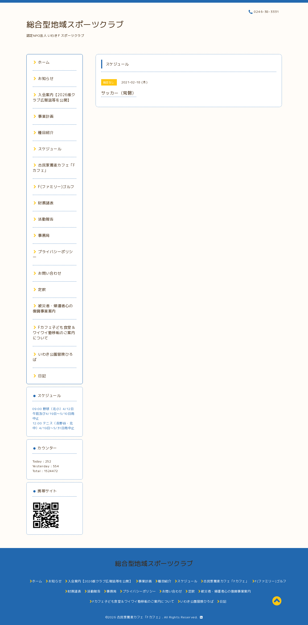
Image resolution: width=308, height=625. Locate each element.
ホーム (42, 62)
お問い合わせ (47, 273)
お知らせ (44, 78)
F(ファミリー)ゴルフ (54, 186)
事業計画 (44, 116)
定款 (40, 289)
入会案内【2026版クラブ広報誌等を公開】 (54, 97)
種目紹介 (44, 132)
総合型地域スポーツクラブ (75, 24)
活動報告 (44, 219)
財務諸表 (44, 202)
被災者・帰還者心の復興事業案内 (53, 308)
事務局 (42, 235)
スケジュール (47, 148)
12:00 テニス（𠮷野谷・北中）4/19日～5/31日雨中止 (53, 425)
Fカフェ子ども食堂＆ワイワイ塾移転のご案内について (54, 332)
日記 (40, 375)
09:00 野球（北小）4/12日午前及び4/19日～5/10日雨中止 (53, 414)
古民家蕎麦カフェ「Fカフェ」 (139, 617)
